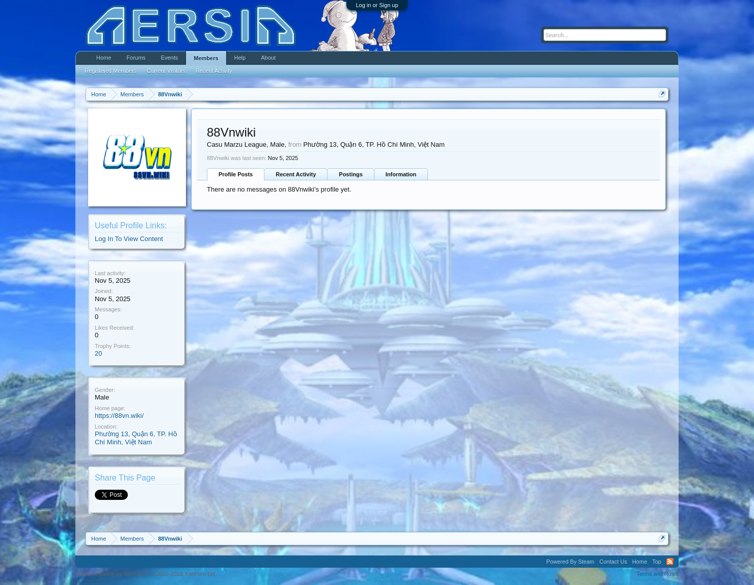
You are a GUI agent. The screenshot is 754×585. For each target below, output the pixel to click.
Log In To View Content (129, 239)
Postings (350, 174)
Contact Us (613, 562)
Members (206, 58)
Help (240, 58)
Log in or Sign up (377, 5)
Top (656, 562)
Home (103, 58)
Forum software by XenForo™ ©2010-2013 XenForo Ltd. (146, 574)
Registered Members (111, 71)
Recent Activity (296, 174)
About (268, 58)
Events (169, 58)
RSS (670, 561)
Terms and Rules (657, 574)
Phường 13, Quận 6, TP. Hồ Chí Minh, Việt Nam (136, 438)
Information (401, 174)
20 (98, 353)
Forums (135, 58)
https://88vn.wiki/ (119, 415)
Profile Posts (236, 174)
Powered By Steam (570, 562)
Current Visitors (166, 71)
